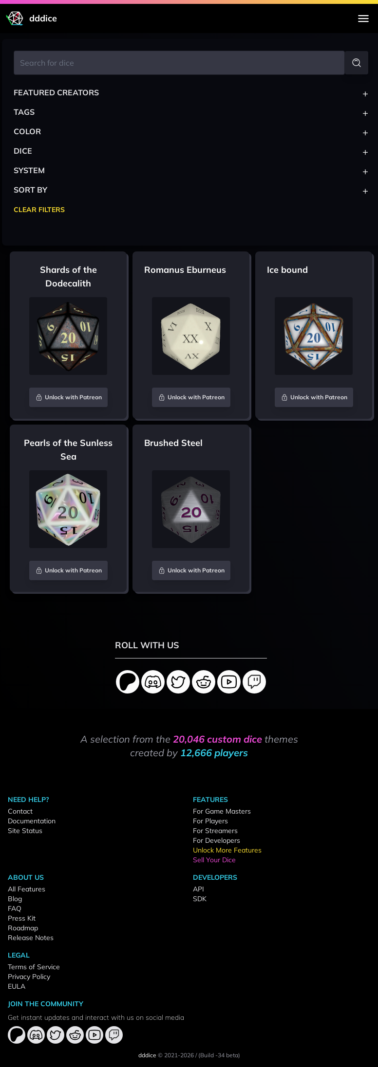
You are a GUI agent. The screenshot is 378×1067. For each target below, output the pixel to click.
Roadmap (23, 928)
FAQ (14, 908)
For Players (210, 821)
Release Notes (31, 937)
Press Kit (22, 918)
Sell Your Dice (214, 859)
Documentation (32, 821)
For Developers (216, 840)
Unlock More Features (227, 850)
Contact (20, 811)
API (198, 889)
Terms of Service (34, 966)
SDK (200, 898)
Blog (15, 898)
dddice (147, 1055)
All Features (26, 889)
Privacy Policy (29, 976)
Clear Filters (39, 209)
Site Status (25, 830)
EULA (16, 986)
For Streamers (215, 830)
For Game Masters (222, 811)
